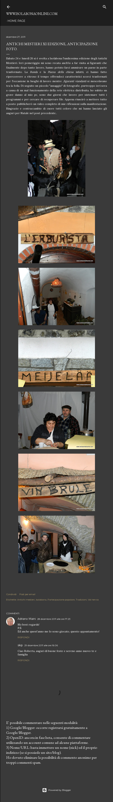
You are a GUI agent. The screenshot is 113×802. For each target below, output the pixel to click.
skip (20, 645)
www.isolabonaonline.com (32, 13)
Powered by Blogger (56, 790)
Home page (16, 21)
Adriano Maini (27, 619)
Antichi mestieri (26, 599)
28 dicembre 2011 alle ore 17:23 (53, 618)
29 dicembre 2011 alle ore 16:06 (41, 645)
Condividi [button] (11, 594)
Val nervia (93, 599)
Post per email (27, 594)
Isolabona (41, 599)
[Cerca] (104, 6)
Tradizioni (81, 599)
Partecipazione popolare (61, 599)
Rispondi (23, 637)
